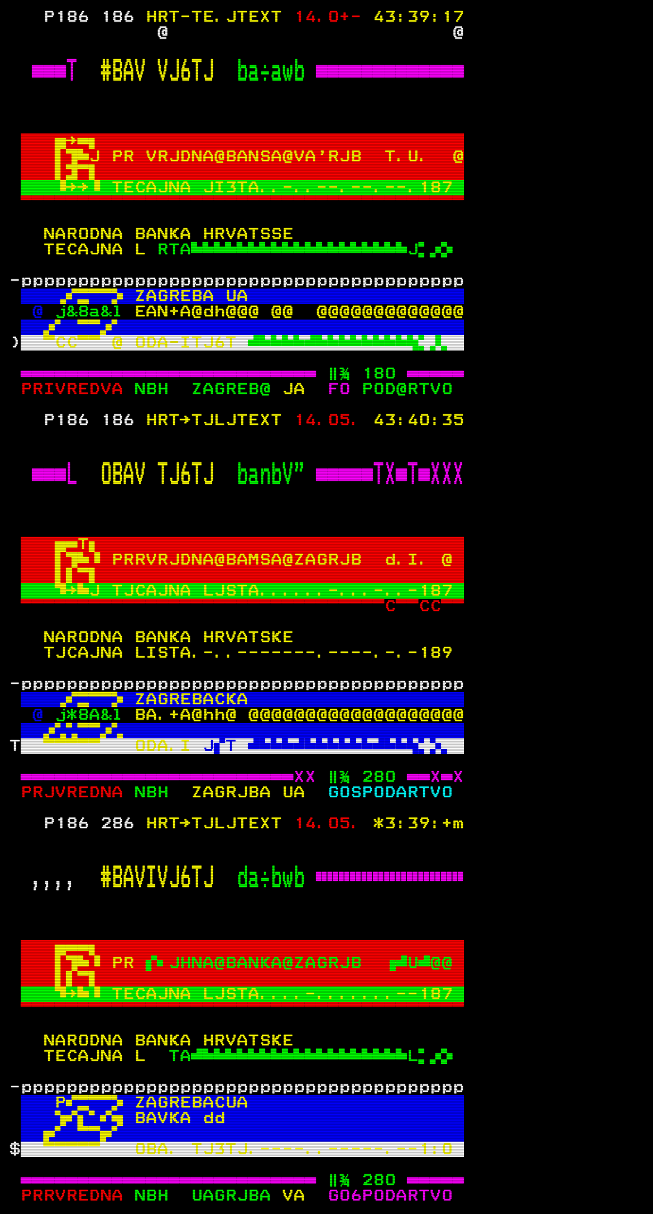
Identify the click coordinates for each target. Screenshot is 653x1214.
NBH (157, 389)
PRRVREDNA (77, 1196)
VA (299, 1196)
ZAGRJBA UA (248, 792)
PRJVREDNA (77, 792)
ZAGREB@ (236, 389)
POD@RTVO (413, 389)
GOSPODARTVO (390, 792)
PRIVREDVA (77, 389)
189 (435, 653)
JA (299, 389)
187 (435, 187)
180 (379, 374)
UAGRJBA (236, 1196)
